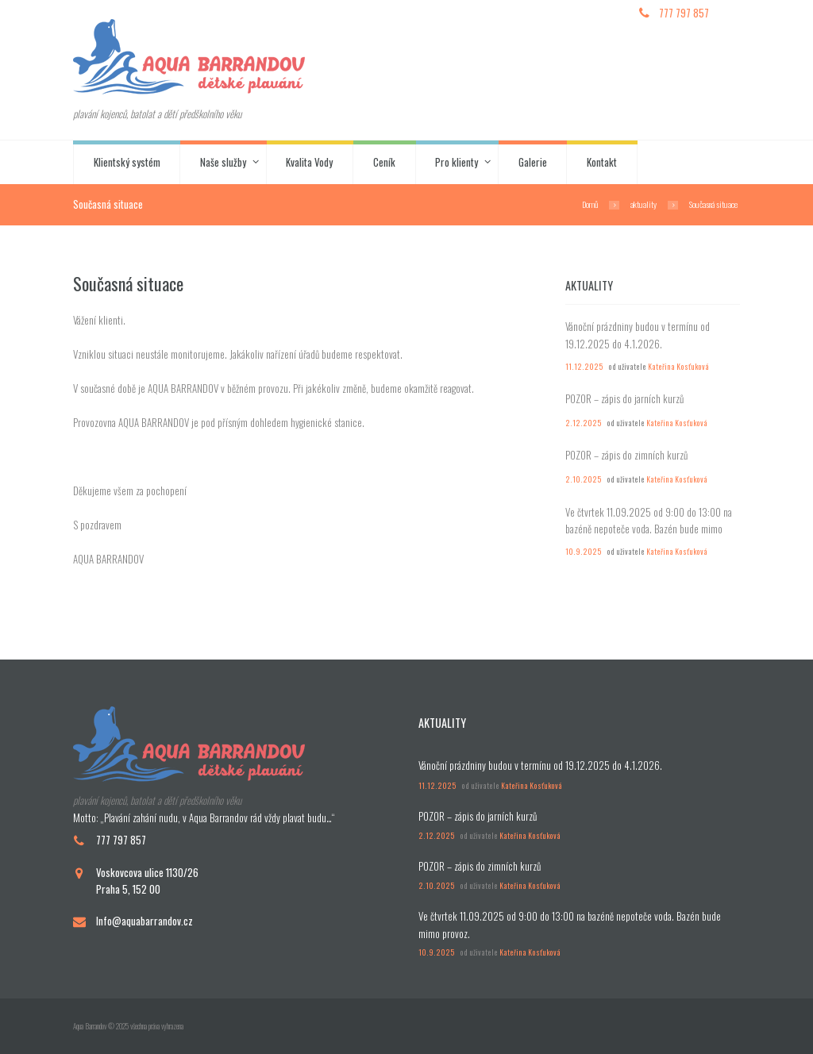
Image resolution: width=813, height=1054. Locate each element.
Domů (590, 204)
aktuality (643, 204)
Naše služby (223, 162)
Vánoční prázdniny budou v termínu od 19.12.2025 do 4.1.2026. (637, 335)
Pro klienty (456, 162)
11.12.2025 (584, 366)
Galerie (532, 162)
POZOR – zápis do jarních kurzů (624, 398)
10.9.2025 (583, 551)
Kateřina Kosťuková (678, 366)
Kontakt (602, 162)
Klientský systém (127, 162)
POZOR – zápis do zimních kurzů (626, 455)
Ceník (384, 162)
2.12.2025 (583, 423)
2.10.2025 (583, 479)
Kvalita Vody (309, 162)
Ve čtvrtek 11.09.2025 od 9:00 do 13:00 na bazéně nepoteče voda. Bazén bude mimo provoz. (648, 529)
